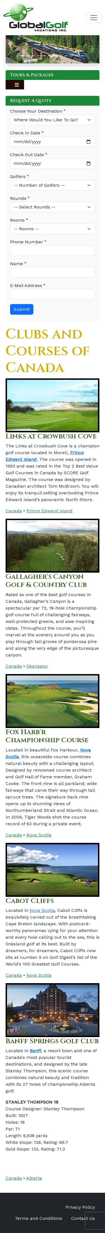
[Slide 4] (39, 56)
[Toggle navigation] (94, 17)
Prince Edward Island (49, 510)
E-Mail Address (26, 285)
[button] (13, 49)
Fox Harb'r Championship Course (47, 736)
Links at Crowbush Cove (51, 436)
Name (16, 263)
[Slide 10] (72, 56)
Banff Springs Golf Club (52, 1041)
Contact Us (83, 1218)
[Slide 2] (28, 56)
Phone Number (26, 242)
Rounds (18, 198)
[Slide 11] (77, 56)
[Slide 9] (66, 56)
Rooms (17, 220)
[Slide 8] (61, 56)
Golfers (17, 176)
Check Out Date (27, 154)
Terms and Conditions (38, 1218)
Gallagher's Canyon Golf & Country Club (46, 580)
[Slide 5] (44, 56)
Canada (14, 510)
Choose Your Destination (36, 111)
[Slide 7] (55, 56)
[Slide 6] (50, 56)
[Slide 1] (22, 56)
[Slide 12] (83, 56)
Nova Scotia (39, 835)
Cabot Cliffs (30, 900)
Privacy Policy (80, 1207)
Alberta (34, 1178)
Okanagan (37, 666)
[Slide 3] (33, 56)
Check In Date (25, 133)
